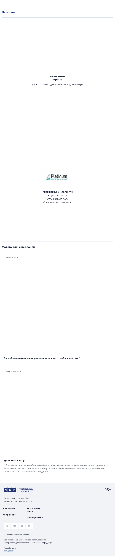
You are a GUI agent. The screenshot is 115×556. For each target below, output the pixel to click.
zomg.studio (9, 550)
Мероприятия (35, 517)
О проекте (9, 514)
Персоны (8, 12)
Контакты (9, 508)
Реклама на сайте (33, 510)
